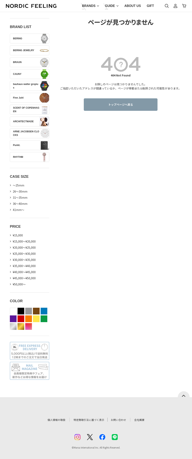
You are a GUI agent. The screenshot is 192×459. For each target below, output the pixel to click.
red (21, 318)
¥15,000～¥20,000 (24, 241)
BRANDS (88, 6)
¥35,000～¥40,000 (24, 266)
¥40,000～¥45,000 (24, 272)
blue (44, 311)
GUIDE (110, 6)
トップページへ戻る (120, 104)
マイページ (175, 6)
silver (13, 326)
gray (28, 311)
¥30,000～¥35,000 (24, 260)
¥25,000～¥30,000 (24, 254)
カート (184, 6)
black (21, 311)
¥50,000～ (19, 284)
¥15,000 (18, 235)
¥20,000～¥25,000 (24, 247)
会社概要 (142, 420)
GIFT (150, 6)
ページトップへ (184, 394)
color (28, 326)
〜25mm (18, 185)
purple (13, 318)
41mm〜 (18, 210)
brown (36, 311)
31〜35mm (20, 197)
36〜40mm (20, 204)
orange (28, 318)
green (44, 318)
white (13, 311)
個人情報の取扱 (53, 420)
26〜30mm (20, 191)
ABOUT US (132, 6)
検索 (167, 6)
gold (21, 326)
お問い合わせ (121, 420)
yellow (36, 318)
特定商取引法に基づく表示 (87, 420)
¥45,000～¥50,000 (24, 278)
